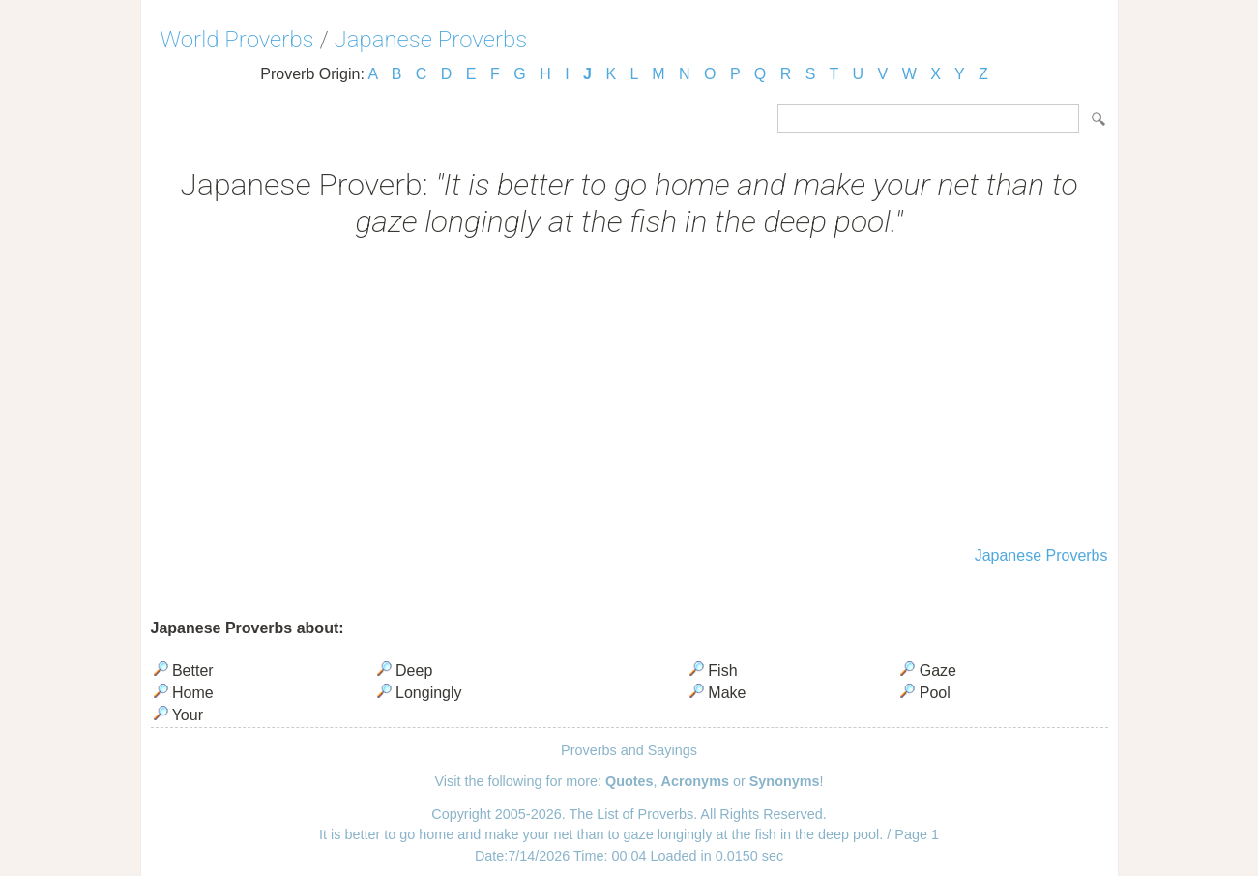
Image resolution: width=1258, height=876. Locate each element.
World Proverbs (237, 39)
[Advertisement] (629, 394)
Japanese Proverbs (431, 39)
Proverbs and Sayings (629, 750)
